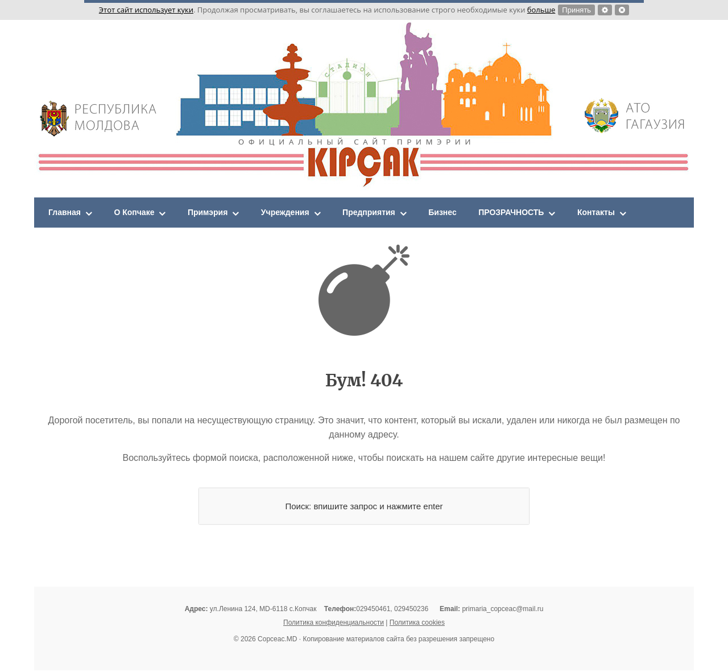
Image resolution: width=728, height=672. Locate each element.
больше (541, 10)
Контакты (642, 213)
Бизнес (475, 213)
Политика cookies (417, 624)
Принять (576, 10)
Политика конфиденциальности (333, 624)
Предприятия (396, 213)
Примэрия (221, 213)
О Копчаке (142, 213)
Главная (66, 213)
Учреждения (304, 213)
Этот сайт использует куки (146, 10)
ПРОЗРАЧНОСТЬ (550, 213)
